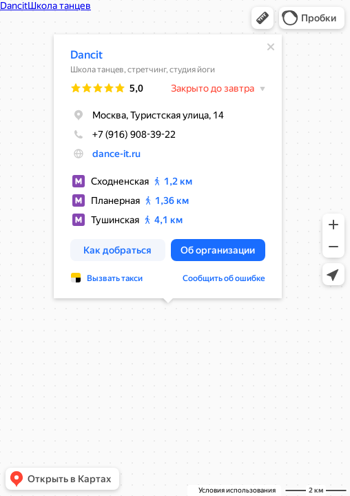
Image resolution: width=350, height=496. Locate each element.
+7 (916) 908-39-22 (123, 134)
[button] (262, 18)
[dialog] (168, 166)
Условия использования (237, 490)
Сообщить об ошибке (224, 278)
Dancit (86, 54)
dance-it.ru (116, 153)
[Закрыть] (270, 46)
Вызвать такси (115, 278)
